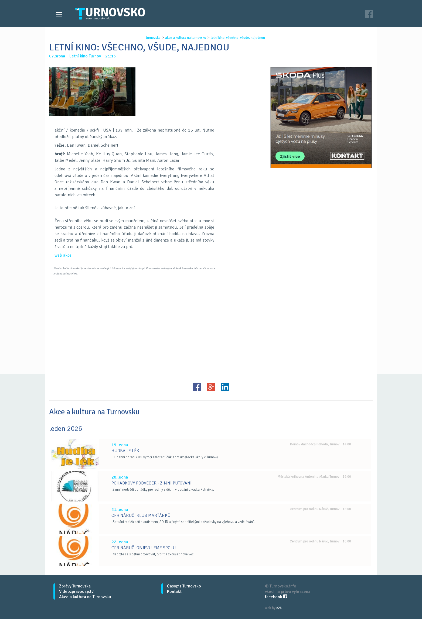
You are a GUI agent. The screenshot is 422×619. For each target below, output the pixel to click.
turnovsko (153, 38)
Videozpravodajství (76, 591)
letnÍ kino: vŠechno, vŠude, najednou (238, 38)
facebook (276, 597)
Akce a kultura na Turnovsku (85, 597)
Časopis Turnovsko (184, 586)
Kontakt (174, 591)
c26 (279, 608)
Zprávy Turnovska (75, 586)
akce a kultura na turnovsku (185, 38)
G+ (211, 386)
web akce (63, 255)
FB (196, 386)
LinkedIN (225, 386)
